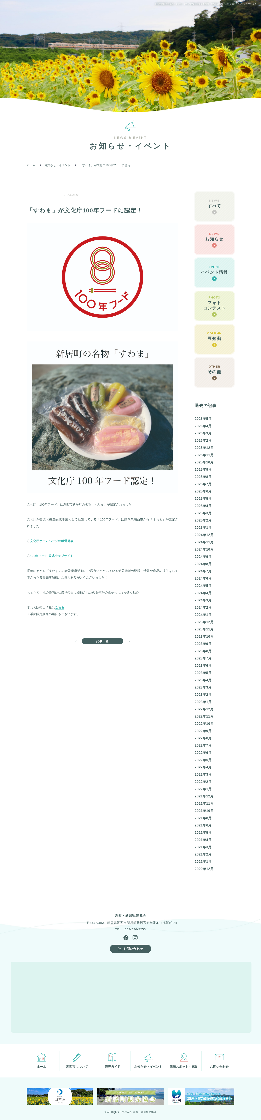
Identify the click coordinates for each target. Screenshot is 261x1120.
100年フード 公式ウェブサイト (51, 556)
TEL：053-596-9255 (130, 929)
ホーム (31, 165)
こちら (59, 607)
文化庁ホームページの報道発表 (52, 541)
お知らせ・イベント (57, 165)
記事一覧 (102, 641)
